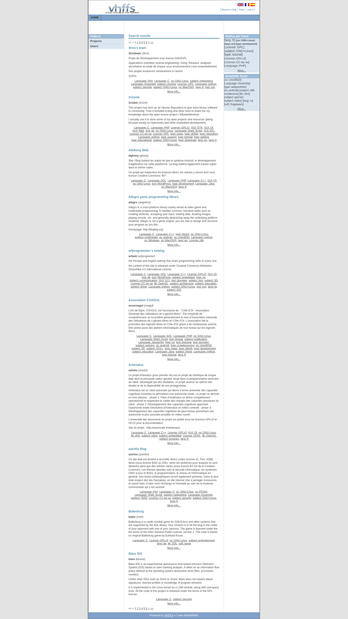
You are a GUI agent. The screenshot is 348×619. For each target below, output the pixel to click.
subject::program (169, 438)
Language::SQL (157, 180)
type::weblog (201, 137)
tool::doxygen (179, 280)
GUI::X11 (164, 280)
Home (95, 17)
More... (241, 70)
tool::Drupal (176, 339)
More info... (174, 91)
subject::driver (138, 286)
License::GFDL (192, 435)
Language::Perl (144, 81)
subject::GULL (154, 348)
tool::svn (210, 87)
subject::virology (166, 84)
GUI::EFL (209, 130)
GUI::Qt (208, 127)
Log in (250, 9)
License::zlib (196, 240)
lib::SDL (172, 543)
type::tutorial (185, 137)
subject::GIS (174, 289)
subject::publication (195, 339)
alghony (134, 155)
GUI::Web (138, 130)
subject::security (142, 87)
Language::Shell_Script (188, 130)
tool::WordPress (161, 183)
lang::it (212, 140)
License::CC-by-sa (141, 133)
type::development (183, 183)
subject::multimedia (146, 237)
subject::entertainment (201, 540)
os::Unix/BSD (182, 237)
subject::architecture (182, 283)
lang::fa (212, 286)
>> (151, 42)
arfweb (133, 256)
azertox (133, 454)
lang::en (202, 140)
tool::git (150, 130)
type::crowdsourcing (182, 345)
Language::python (205, 84)
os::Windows (151, 240)
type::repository (209, 133)
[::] (230, 40)
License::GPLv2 (180, 127)
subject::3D (211, 280)
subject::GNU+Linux (165, 87)
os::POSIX (201, 491)
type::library (182, 234)
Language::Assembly (143, 84)
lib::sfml (135, 435)
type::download (187, 140)
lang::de (161, 543)
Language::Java (205, 183)
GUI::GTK (197, 127)
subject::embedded (183, 277)
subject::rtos (196, 280)
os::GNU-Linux (179, 81)
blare (132, 559)
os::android (165, 237)
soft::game (185, 543)
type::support (168, 137)
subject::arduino (145, 345)
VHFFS (168, 615)
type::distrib (191, 133)
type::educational (141, 140)
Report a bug (229, 9)
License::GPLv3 (196, 274)
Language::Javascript (151, 342)
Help (241, 9)
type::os (201, 277)
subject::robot (149, 435)
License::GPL (186, 84)
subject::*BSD (139, 498)
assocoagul (136, 305)
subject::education (206, 283)
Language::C (162, 81)
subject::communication (143, 280)
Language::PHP (160, 127)
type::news (176, 133)
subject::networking (201, 81)
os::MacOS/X (186, 87)
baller (132, 516)
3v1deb (133, 102)
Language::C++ (197, 180)
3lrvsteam (135, 53)
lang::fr (200, 87)
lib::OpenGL (161, 283)
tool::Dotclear (184, 342)
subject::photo (184, 351)
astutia (133, 370)
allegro (133, 202)
